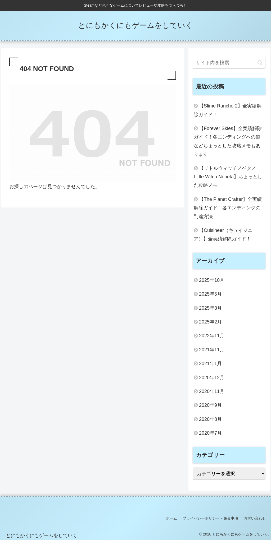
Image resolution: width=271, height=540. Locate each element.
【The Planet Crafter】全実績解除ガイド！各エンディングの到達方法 (228, 208)
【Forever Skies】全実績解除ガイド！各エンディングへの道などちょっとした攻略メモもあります (228, 141)
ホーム (171, 518)
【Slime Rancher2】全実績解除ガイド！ (227, 110)
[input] (229, 63)
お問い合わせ (255, 518)
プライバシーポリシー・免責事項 (210, 518)
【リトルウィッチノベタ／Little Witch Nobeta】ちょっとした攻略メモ (228, 177)
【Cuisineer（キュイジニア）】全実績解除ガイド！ (223, 234)
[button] (260, 63)
